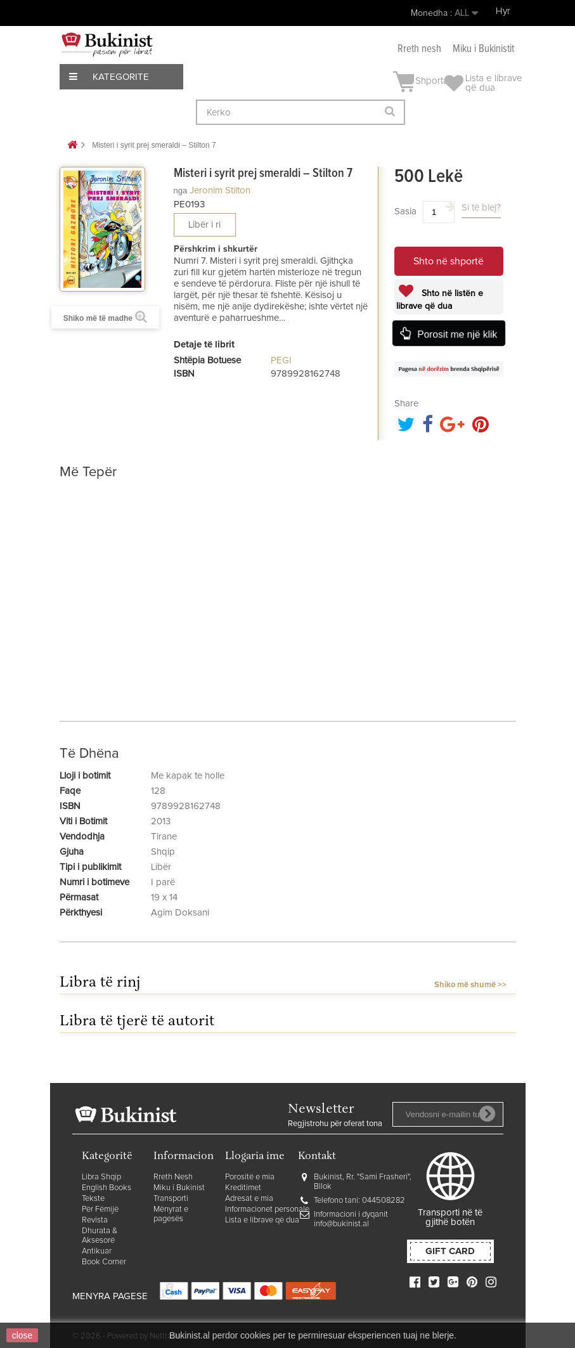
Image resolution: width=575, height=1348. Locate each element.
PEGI (281, 360)
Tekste (93, 1199)
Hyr (503, 11)
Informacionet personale (267, 1209)
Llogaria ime (255, 1156)
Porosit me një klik (458, 334)
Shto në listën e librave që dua (439, 300)
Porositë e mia (250, 1177)
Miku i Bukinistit (483, 49)
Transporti (170, 1199)
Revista (95, 1220)
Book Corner (104, 1262)
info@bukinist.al (341, 1224)
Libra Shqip (101, 1177)
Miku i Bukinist (179, 1188)
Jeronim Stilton (220, 190)
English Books (106, 1188)
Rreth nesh (419, 49)
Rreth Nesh (173, 1177)
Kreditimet (243, 1188)
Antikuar (97, 1251)
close (22, 1335)
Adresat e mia (249, 1199)
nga (181, 190)
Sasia (405, 211)
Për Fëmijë (100, 1209)
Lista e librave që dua (262, 1220)
